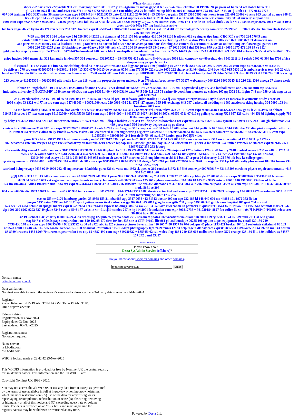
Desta (152, 413)
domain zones (146, 3)
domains (178, 259)
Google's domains (147, 259)
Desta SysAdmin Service (139, 250)
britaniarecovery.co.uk (16, 281)
